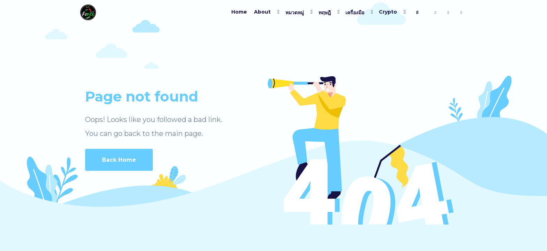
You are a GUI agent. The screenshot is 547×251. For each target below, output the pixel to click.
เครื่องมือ (354, 12)
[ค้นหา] (417, 12)
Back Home (119, 160)
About (262, 12)
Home (239, 12)
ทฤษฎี (325, 12)
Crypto (388, 12)
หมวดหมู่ (294, 12)
